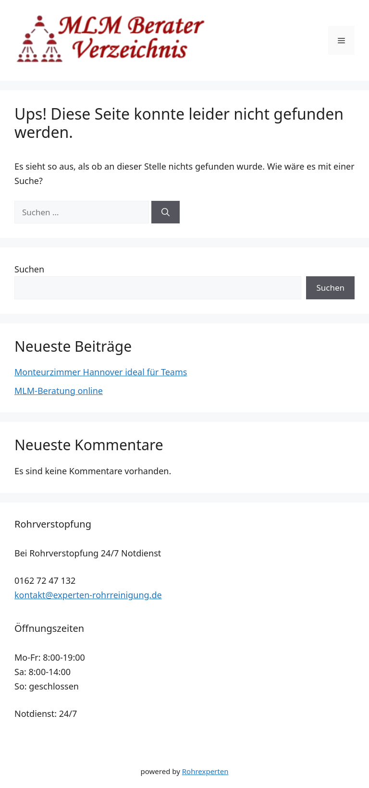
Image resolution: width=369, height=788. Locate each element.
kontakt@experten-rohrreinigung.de (88, 595)
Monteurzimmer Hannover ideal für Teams (100, 372)
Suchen (29, 269)
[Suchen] (165, 212)
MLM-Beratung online (58, 390)
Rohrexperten (205, 771)
